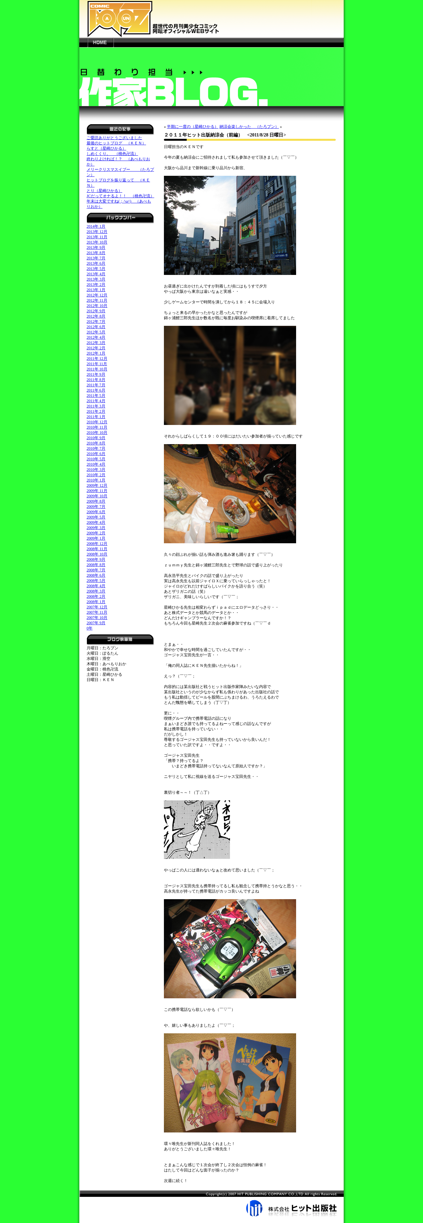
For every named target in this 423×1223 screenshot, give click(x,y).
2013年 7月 (96, 258)
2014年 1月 (96, 226)
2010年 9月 (96, 438)
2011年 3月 (96, 406)
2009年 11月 (97, 490)
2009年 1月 (96, 538)
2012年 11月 (97, 300)
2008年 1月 (96, 601)
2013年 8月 (96, 252)
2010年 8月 (96, 443)
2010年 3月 (96, 469)
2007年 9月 (96, 623)
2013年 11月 (97, 237)
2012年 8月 (96, 316)
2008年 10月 (97, 554)
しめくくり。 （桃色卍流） (112, 153)
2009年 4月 (96, 522)
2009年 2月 (96, 533)
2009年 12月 (97, 485)
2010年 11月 (97, 427)
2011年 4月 (96, 401)
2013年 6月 (96, 263)
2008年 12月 (97, 543)
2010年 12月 (97, 422)
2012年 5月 (96, 332)
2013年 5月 (96, 268)
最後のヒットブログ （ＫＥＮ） (116, 143)
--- (83, 42)
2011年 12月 (97, 358)
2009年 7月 (96, 506)
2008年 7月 (96, 570)
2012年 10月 (97, 305)
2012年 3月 (96, 342)
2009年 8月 (96, 501)
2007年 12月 (97, 607)
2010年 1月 (96, 480)
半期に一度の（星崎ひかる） (192, 126)
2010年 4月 (96, 464)
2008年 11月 (97, 549)
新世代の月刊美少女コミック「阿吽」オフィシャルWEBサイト (211, 18)
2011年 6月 (96, 390)
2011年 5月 (96, 395)
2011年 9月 (96, 374)
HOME (100, 42)
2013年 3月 (96, 279)
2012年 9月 (96, 311)
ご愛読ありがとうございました (114, 137)
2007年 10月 (97, 617)
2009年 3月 (96, 527)
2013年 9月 (96, 247)
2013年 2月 (96, 284)
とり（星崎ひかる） (104, 190)
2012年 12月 (97, 295)
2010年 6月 (96, 453)
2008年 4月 (96, 586)
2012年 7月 (96, 321)
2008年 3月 (96, 591)
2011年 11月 (97, 364)
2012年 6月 (96, 327)
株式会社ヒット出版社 (211, 1203)
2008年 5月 (96, 580)
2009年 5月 (96, 517)
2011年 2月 (96, 411)
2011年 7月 (96, 385)
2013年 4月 (96, 274)
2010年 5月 (96, 459)
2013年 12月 (97, 231)
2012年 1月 (96, 353)
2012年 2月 (96, 348)
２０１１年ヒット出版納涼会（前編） (203, 135)
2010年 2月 (96, 475)
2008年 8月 (96, 564)
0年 (90, 628)
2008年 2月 (96, 596)
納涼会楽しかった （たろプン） (249, 126)
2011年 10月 (97, 369)
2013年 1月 (96, 289)
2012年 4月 (96, 337)
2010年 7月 (96, 448)
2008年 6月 (96, 575)
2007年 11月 (97, 612)
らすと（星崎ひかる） (106, 148)
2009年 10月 (97, 496)
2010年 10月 (97, 432)
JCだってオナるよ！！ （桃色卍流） (120, 196)
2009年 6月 (96, 512)
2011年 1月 (96, 416)
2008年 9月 (96, 559)
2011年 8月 (96, 379)
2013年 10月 (97, 242)
